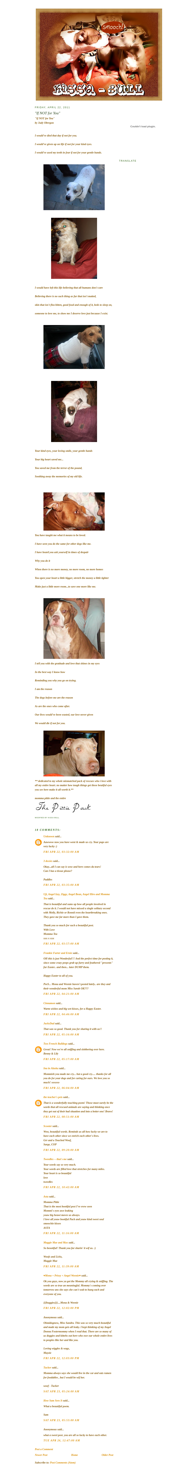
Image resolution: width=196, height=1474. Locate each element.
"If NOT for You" (47, 113)
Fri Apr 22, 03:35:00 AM (61, 884)
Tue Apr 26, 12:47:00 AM (61, 1440)
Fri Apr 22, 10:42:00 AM (61, 1187)
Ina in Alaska (50, 1068)
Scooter (47, 1126)
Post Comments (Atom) (63, 1462)
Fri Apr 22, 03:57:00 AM (61, 943)
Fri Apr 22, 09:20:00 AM (61, 1150)
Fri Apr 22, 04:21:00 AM (61, 993)
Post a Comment (44, 1449)
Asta (45, 1196)
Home (74, 1455)
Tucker (47, 1367)
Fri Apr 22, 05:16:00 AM (61, 1034)
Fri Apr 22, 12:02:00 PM (61, 1308)
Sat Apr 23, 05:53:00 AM (61, 1420)
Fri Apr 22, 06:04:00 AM (61, 1088)
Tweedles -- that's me (55, 1159)
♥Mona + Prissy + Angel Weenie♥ (62, 1275)
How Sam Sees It (52, 1400)
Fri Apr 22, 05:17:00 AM (61, 1059)
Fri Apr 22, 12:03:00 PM (61, 1358)
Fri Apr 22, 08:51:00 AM (61, 1116)
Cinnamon (49, 1003)
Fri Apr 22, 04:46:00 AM (61, 1014)
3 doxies (47, 861)
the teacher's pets (53, 1097)
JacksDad (48, 1023)
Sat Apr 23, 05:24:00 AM (61, 1391)
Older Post (107, 1455)
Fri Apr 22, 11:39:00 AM (61, 1266)
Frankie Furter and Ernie (57, 953)
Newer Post (41, 1455)
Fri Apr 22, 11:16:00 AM (61, 1233)
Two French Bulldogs (55, 1043)
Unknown (48, 836)
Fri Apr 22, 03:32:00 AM (61, 851)
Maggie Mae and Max (55, 1242)
